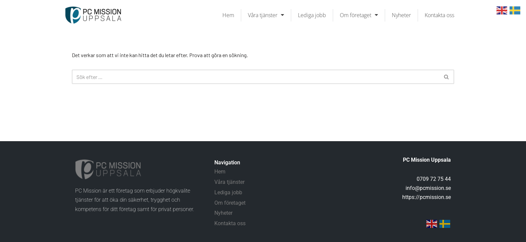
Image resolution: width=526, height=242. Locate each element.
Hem (228, 15)
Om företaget (359, 15)
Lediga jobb (312, 15)
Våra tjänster (266, 15)
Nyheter (401, 15)
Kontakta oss (439, 15)
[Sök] (255, 77)
